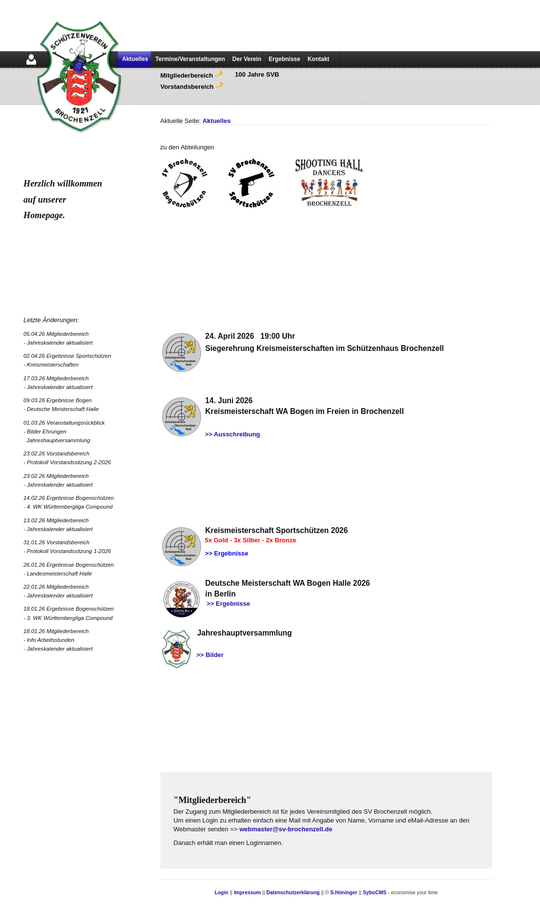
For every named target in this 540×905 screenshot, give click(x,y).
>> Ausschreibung (232, 434)
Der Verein (246, 59)
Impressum (247, 892)
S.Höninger (343, 892)
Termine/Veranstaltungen (190, 59)
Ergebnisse (284, 59)
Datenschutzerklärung (293, 892)
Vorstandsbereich (192, 86)
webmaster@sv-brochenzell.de (285, 829)
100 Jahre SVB (257, 74)
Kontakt (319, 59)
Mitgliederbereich (192, 75)
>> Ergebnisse (228, 603)
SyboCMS (375, 892)
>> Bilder (210, 654)
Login (221, 892)
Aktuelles (135, 59)
